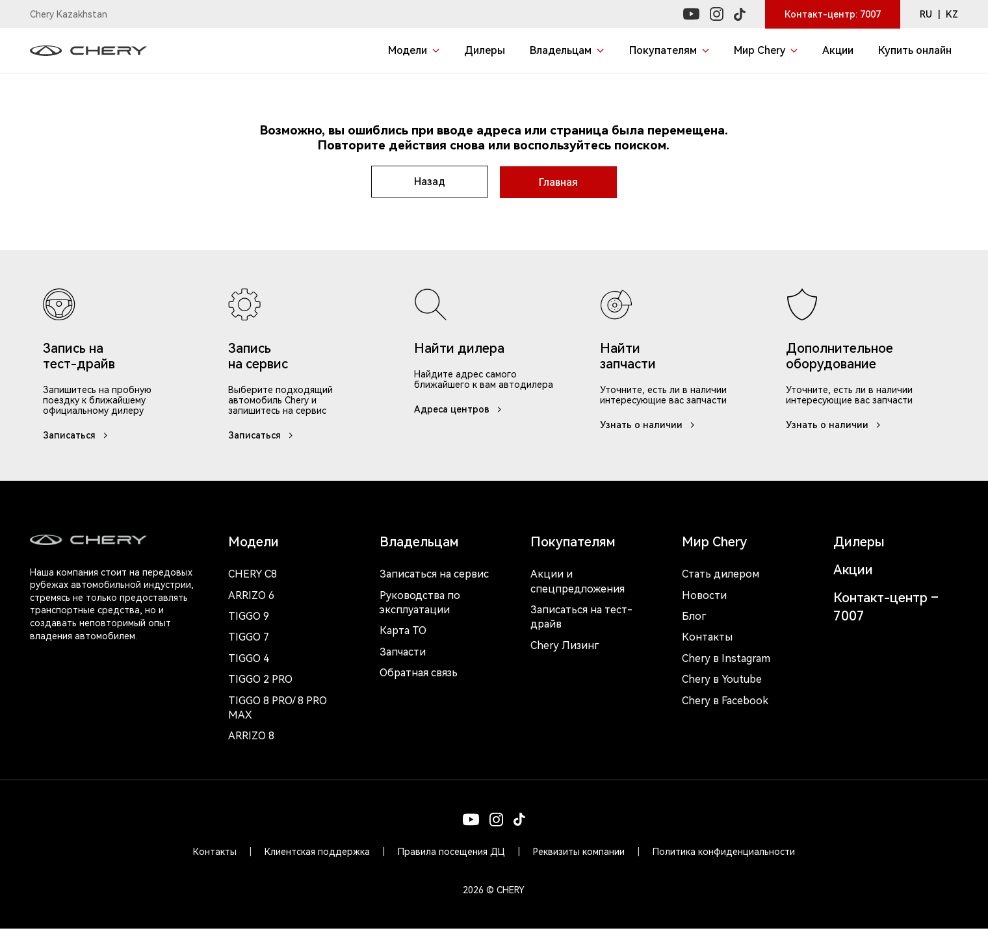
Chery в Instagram (726, 658)
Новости (704, 594)
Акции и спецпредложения (577, 580)
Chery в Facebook (725, 699)
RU (926, 14)
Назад (429, 181)
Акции (853, 569)
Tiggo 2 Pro (260, 678)
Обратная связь (419, 672)
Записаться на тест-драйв (581, 616)
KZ (952, 14)
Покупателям (573, 541)
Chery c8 (252, 573)
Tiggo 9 (248, 615)
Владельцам (419, 541)
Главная (559, 181)
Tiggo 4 (248, 658)
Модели (253, 541)
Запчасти (403, 651)
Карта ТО (403, 630)
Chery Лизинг (564, 645)
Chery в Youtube (722, 678)
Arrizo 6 (251, 594)
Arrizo (251, 735)
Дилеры (859, 541)
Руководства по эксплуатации (420, 601)
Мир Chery (714, 541)
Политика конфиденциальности (724, 851)
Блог (694, 615)
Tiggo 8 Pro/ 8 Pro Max (277, 706)
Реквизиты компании (579, 851)
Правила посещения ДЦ (451, 851)
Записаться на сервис (434, 573)
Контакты (707, 636)
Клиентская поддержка (317, 851)
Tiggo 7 (248, 636)
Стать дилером (720, 573)
